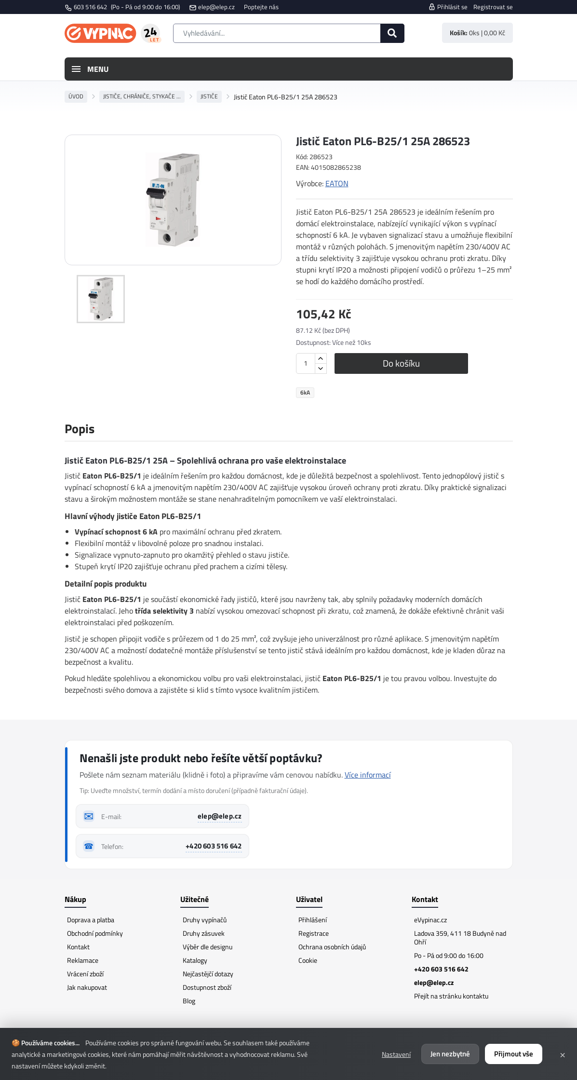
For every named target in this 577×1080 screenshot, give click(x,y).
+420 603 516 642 (214, 845)
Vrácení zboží (85, 974)
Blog (189, 1001)
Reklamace (82, 960)
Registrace (313, 933)
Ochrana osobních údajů (332, 947)
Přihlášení (312, 920)
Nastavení (396, 1054)
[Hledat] (392, 33)
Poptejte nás (261, 7)
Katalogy (195, 960)
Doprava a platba (90, 920)
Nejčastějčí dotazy (208, 974)
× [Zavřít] (562, 1054)
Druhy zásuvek (204, 933)
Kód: (302, 157)
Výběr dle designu (207, 947)
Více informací (368, 774)
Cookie (307, 960)
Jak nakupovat (87, 987)
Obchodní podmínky (95, 933)
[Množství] (305, 363)
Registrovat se (493, 6)
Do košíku (406, 363)
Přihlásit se (448, 6)
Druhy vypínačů (205, 920)
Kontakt (78, 947)
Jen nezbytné (450, 1053)
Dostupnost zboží (207, 987)
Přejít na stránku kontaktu (451, 996)
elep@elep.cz (216, 7)
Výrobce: (309, 183)
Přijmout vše (513, 1053)
